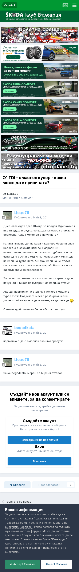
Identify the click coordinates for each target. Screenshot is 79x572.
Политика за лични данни (51, 518)
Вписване (39, 461)
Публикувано (31, 217)
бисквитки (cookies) (18, 526)
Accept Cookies (22, 564)
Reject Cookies (56, 564)
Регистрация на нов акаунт (39, 439)
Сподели (17, 485)
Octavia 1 (27, 197)
